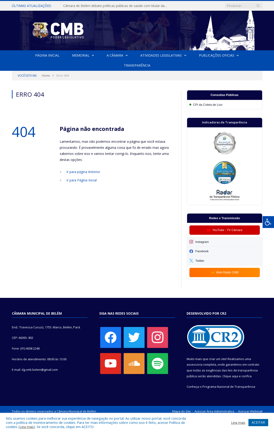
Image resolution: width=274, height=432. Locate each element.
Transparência (137, 65)
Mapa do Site (181, 411)
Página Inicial (47, 55)
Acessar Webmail (250, 411)
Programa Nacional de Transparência (228, 386)
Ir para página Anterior (83, 172)
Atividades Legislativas (161, 55)
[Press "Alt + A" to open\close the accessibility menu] (268, 222)
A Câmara (115, 55)
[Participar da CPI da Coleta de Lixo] (224, 104)
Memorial (80, 55)
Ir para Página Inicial (81, 180)
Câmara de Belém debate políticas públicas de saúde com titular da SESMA (116, 6)
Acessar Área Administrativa (214, 411)
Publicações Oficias (216, 55)
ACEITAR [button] (258, 422)
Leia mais (27, 426)
